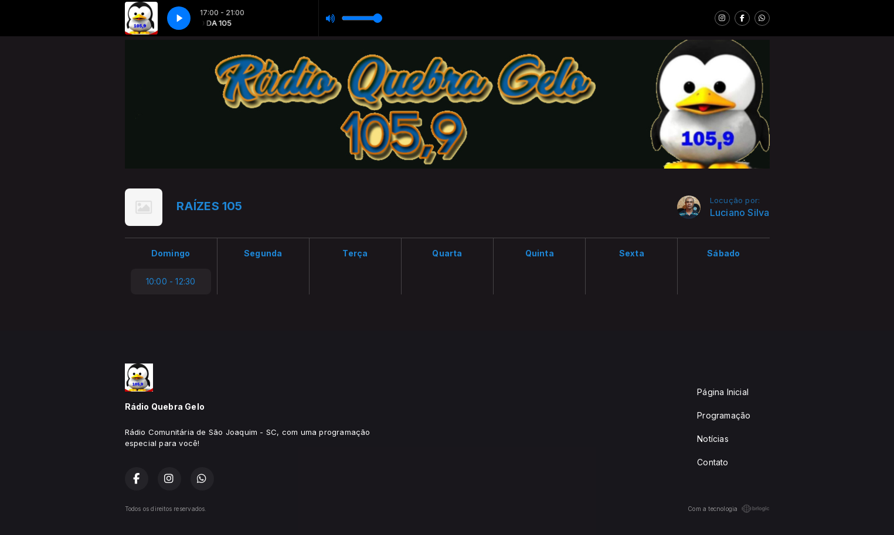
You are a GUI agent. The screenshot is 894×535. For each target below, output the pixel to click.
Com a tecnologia (728, 509)
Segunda (263, 253)
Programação (723, 415)
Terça (355, 253)
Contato (712, 462)
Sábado (723, 253)
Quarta (447, 253)
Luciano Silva (740, 212)
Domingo (170, 253)
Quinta (539, 253)
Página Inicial (723, 392)
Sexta (631, 253)
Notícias (713, 439)
